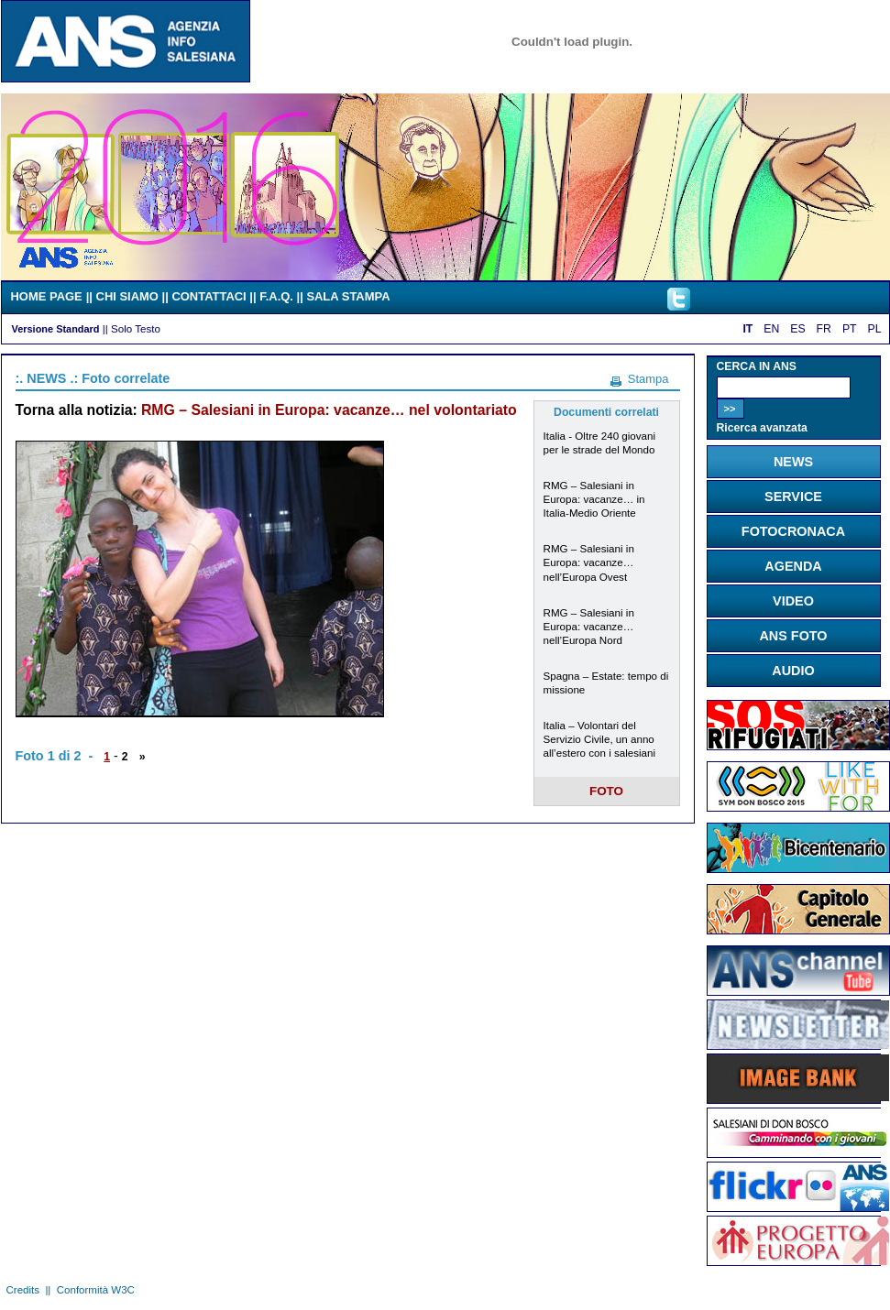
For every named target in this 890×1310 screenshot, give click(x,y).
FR (824, 328)
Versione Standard (56, 328)
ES (797, 328)
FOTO (606, 791)
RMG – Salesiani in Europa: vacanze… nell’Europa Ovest (589, 562)
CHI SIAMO (127, 296)
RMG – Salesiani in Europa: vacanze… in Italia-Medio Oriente (594, 499)
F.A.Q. (276, 296)
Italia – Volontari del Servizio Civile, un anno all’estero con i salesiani (600, 739)
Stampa (648, 379)
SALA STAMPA (348, 296)
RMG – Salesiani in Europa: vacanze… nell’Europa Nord (589, 626)
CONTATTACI (208, 296)
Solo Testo (135, 328)
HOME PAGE (46, 296)
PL (875, 328)
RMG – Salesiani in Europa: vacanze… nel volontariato (329, 410)
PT (849, 328)
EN (771, 328)
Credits (22, 1289)
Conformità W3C (96, 1289)
